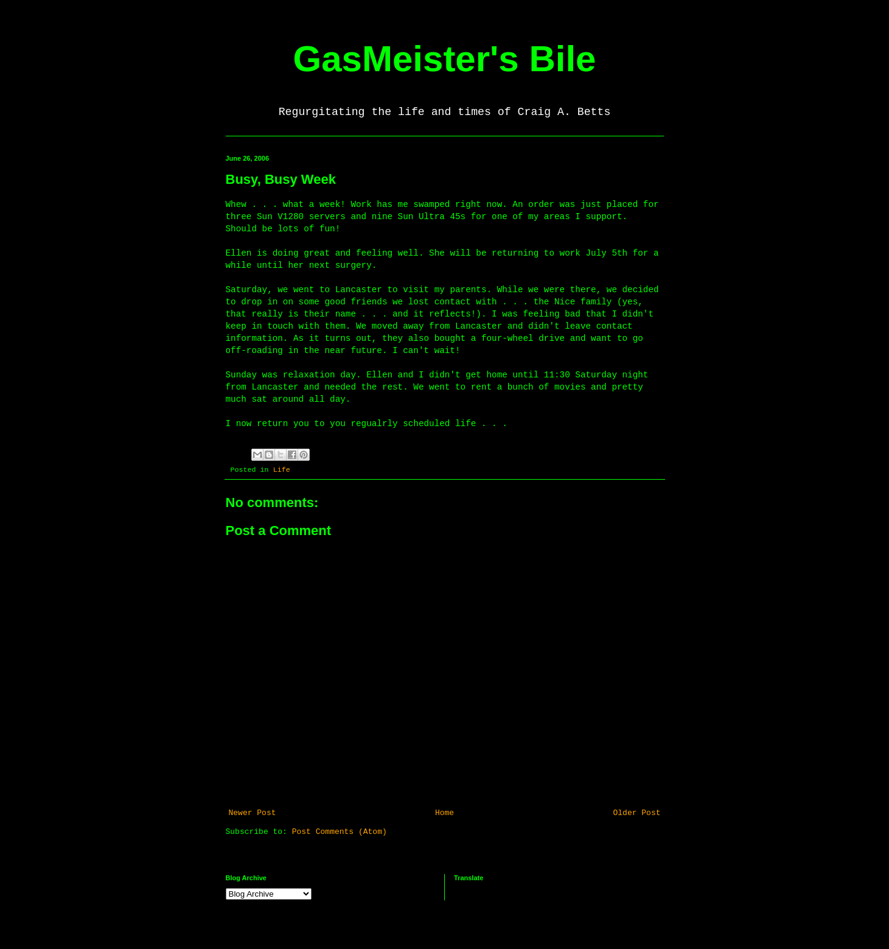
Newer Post (252, 813)
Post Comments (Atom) (339, 831)
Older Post (636, 813)
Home (444, 813)
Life (281, 470)
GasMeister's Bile (444, 58)
